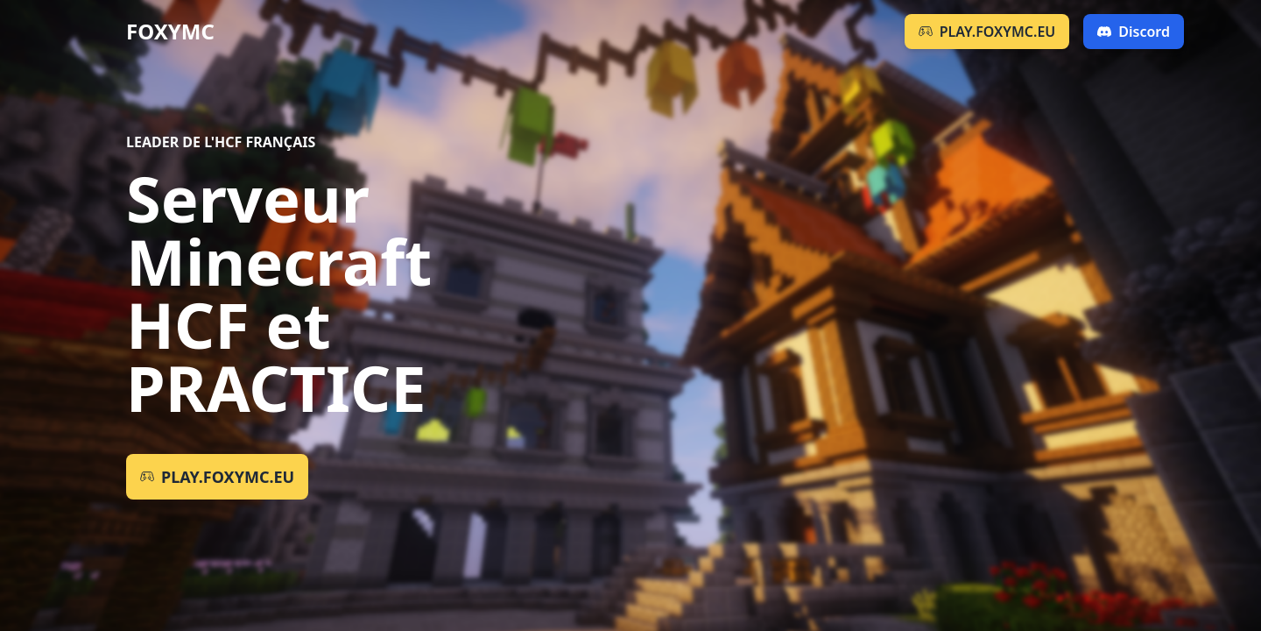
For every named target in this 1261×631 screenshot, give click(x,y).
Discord (1133, 31)
